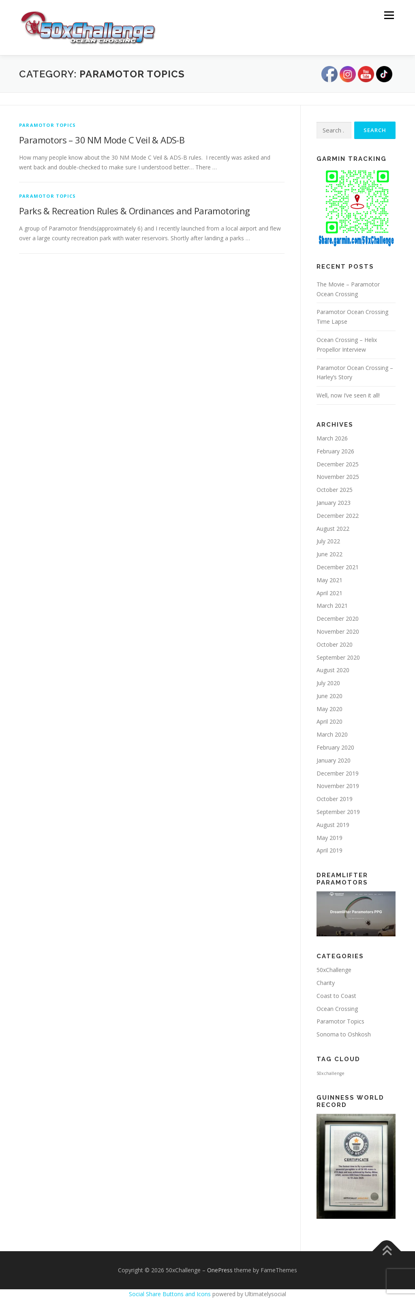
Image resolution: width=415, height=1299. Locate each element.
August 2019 (333, 825)
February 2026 (335, 451)
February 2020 (335, 747)
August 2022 (333, 528)
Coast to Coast (336, 996)
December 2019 (338, 773)
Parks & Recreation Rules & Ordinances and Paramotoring (134, 211)
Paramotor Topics (47, 125)
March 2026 (332, 438)
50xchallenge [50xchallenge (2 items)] (330, 1073)
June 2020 (329, 696)
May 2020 (329, 709)
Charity (326, 983)
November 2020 (338, 631)
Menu (389, 15)
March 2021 (332, 605)
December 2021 (338, 567)
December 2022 (338, 515)
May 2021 (329, 580)
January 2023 (334, 502)
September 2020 (338, 657)
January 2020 (334, 760)
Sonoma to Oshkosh (344, 1034)
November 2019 (338, 786)
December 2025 (338, 464)
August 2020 (333, 670)
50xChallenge (334, 970)
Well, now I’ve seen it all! (348, 395)
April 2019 (329, 850)
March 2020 (332, 734)
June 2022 (329, 554)
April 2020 (329, 721)
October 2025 (335, 490)
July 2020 (328, 683)
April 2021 (329, 593)
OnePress (220, 1270)
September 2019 (338, 812)
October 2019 (335, 799)
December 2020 (338, 618)
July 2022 (328, 541)
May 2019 (329, 838)
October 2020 (335, 644)
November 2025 (338, 477)
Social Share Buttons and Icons (170, 1294)
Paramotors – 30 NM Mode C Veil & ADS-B (101, 140)
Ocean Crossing (337, 1009)
